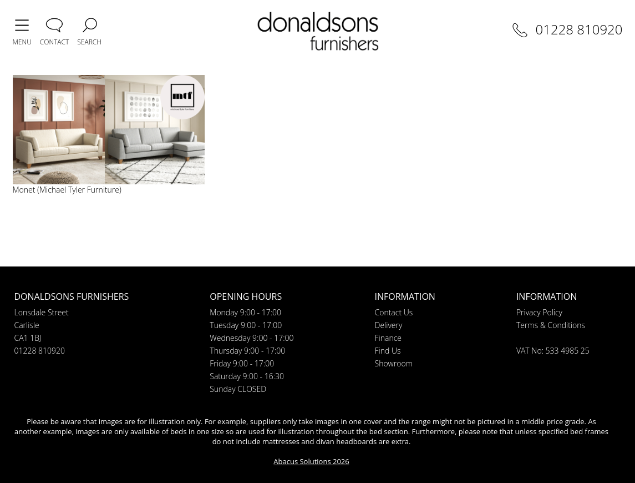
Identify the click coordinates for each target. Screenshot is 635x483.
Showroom (394, 363)
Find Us (388, 350)
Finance (388, 338)
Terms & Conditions (550, 325)
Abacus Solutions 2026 (311, 461)
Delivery (389, 325)
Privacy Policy (539, 312)
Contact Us (394, 312)
